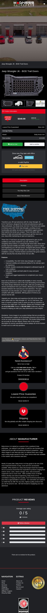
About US (19, 581)
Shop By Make (6, 593)
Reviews (23, 185)
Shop (3, 583)
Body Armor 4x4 (39, 134)
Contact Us (19, 583)
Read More (23, 401)
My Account (20, 587)
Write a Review (23, 523)
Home (3, 581)
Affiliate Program (7, 591)
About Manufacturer (23, 196)
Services (4, 585)
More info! (41, 127)
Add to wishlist (34, 144)
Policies (18, 585)
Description (23, 180)
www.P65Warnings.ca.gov (10, 340)
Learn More (29, 157)
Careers (18, 589)
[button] (43, 86)
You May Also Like (23, 190)
